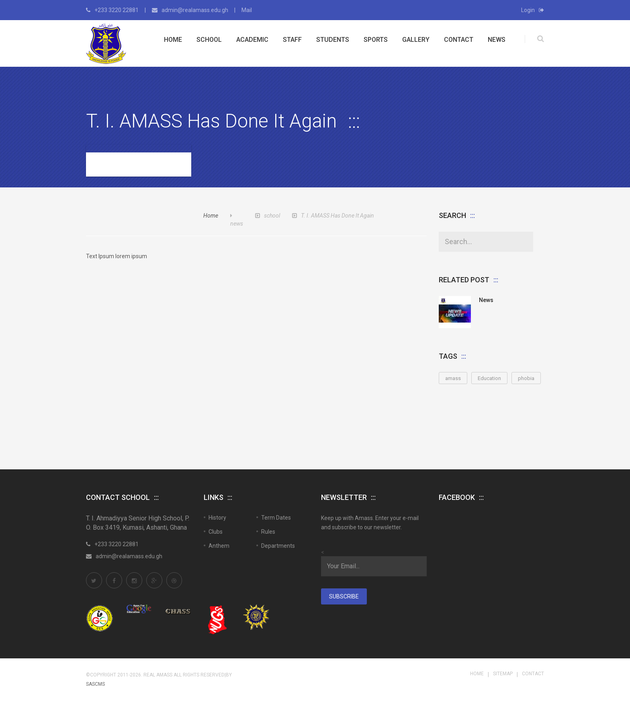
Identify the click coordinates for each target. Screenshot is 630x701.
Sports (376, 39)
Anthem (219, 546)
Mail (246, 10)
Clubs (216, 531)
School (209, 39)
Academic (252, 39)
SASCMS (95, 684)
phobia (526, 378)
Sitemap (503, 673)
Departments (278, 546)
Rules (268, 531)
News (496, 39)
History (217, 517)
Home (173, 39)
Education (489, 378)
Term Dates (276, 517)
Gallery (416, 39)
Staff (292, 39)
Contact (458, 39)
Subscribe (344, 596)
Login (532, 10)
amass (453, 378)
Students (332, 39)
